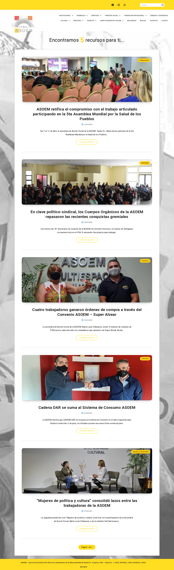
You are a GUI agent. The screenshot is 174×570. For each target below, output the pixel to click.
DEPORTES (78, 20)
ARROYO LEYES (20, 6)
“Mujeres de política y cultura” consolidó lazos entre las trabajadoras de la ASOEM (86, 503)
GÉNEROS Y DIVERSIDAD (159, 15)
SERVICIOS (96, 15)
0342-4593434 (134, 562)
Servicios (145, 261)
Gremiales (145, 163)
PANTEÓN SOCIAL (112, 15)
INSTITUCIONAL (66, 15)
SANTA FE (69, 6)
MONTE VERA (35, 6)
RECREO (48, 6)
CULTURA (65, 20)
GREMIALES (82, 15)
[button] (66, 15)
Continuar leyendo (86, 142)
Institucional (144, 60)
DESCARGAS (131, 20)
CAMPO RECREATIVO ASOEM (111, 20)
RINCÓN (58, 6)
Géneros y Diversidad (141, 452)
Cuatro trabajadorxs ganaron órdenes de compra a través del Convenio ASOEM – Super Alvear (87, 312)
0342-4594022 (121, 562)
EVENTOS (91, 20)
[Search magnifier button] (162, 5)
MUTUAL (143, 20)
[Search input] (151, 5)
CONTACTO (154, 20)
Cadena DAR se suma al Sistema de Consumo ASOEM (87, 407)
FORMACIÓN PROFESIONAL (135, 15)
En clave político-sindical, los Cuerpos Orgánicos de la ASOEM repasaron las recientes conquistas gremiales (87, 214)
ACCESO (165, 20)
